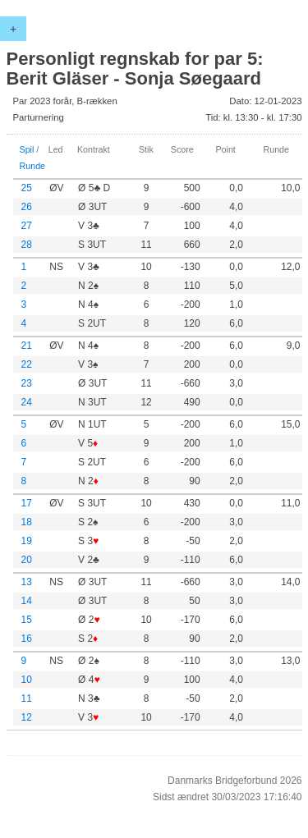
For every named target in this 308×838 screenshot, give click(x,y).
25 (26, 188)
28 (26, 244)
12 (26, 717)
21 (26, 345)
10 (26, 679)
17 (26, 503)
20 (26, 560)
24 (26, 402)
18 (26, 522)
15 (26, 619)
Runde (33, 166)
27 (26, 225)
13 (26, 582)
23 (26, 383)
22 (26, 364)
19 (26, 541)
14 (26, 601)
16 (26, 638)
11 (26, 698)
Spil (27, 149)
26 (26, 207)
